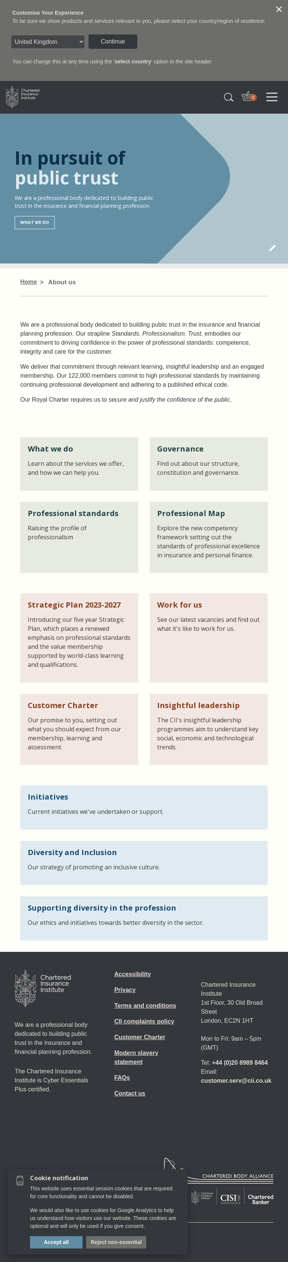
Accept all (56, 1242)
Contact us (130, 1093)
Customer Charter (63, 705)
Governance (180, 449)
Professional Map (191, 513)
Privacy (125, 990)
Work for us (179, 605)
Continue (113, 41)
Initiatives (48, 797)
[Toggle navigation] (272, 97)
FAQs (122, 1077)
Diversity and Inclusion (72, 852)
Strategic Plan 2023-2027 (74, 605)
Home (28, 282)
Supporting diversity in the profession (102, 908)
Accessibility (132, 974)
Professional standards (73, 513)
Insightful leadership (198, 705)
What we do (34, 222)
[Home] (43, 988)
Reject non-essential (116, 1242)
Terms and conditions (145, 1005)
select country (133, 62)
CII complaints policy (144, 1021)
